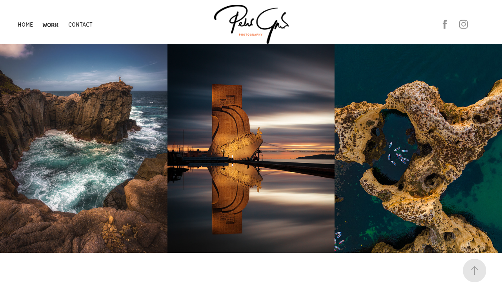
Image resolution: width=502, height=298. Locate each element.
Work (50, 24)
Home (25, 24)
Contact (80, 24)
